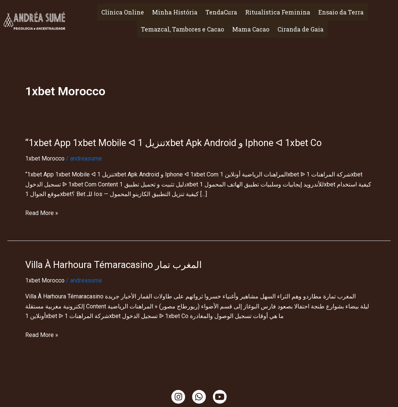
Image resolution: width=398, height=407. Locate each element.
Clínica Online (122, 12)
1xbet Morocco (45, 158)
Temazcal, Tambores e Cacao (182, 29)
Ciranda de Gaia (300, 29)
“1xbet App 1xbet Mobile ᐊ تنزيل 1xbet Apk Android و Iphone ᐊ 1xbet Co (178, 142)
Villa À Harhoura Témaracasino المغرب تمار (116, 264)
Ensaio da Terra (341, 12)
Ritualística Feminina (277, 12)
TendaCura (221, 12)
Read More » (41, 213)
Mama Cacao (250, 29)
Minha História (174, 12)
